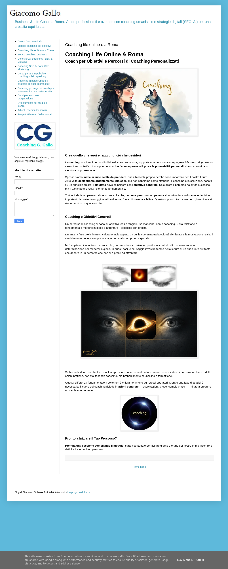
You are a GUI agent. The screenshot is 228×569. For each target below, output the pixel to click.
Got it (200, 559)
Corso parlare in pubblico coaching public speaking (32, 75)
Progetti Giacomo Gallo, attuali (35, 114)
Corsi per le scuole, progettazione (28, 97)
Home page (139, 466)
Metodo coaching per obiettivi (34, 45)
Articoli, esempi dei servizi (32, 110)
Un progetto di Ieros (78, 492)
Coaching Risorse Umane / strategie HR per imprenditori (34, 82)
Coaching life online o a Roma (36, 50)
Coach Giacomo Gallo (30, 41)
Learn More (185, 559)
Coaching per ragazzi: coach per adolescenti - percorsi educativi (36, 90)
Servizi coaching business (32, 54)
